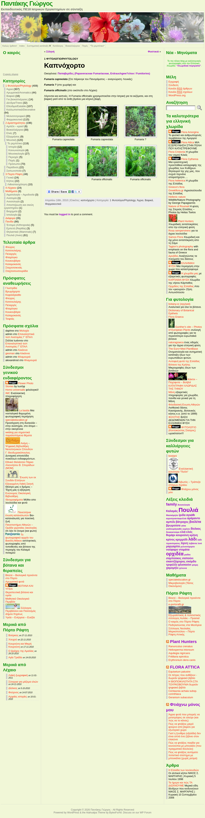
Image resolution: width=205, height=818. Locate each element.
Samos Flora (176, 237)
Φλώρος (10, 247)
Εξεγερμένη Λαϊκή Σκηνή (19, 483)
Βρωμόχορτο (12, 291)
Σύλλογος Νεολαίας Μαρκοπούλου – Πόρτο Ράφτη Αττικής (182, 631)
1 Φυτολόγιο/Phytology (18, 85)
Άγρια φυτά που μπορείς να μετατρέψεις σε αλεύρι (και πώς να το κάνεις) (184, 717)
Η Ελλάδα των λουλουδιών (184, 770)
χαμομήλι (172, 567)
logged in (64, 214)
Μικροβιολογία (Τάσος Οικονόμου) (181, 585)
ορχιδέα (175, 553)
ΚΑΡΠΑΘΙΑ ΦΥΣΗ (179, 279)
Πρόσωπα (14, 163)
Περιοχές (13, 157)
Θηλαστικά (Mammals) (19, 231)
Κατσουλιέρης (13, 250)
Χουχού (12, 639)
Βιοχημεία (11, 211)
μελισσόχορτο (188, 546)
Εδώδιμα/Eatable (16, 106)
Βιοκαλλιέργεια (73, 46)
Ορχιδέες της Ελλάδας (181, 286)
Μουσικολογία (16, 153)
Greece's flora (176, 186)
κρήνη (194, 535)
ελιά (183, 531)
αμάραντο (193, 518)
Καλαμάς (172, 511)
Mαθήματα (11, 191)
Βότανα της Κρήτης (179, 364)
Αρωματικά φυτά (14, 581)
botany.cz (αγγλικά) (179, 303)
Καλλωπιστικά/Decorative (20, 109)
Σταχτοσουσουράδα (16, 270)
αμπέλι (170, 521)
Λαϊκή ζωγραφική (18, 675)
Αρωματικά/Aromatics (18, 92)
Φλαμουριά (24, 356)
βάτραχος (182, 521)
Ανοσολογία (13, 201)
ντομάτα (184, 549)
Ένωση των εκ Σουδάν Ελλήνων (20, 479)
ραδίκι (187, 554)
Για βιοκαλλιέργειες (17, 99)
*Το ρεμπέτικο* (97, 46)
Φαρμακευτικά (14, 119)
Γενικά (10, 177)
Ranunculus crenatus (181, 646)
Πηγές (85, 46)
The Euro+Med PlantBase (183, 348)
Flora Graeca (176, 316)
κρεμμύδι (182, 539)
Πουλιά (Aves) (14, 235)
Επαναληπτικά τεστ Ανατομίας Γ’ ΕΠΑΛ (19, 336)
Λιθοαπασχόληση (17, 184)
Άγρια (9, 89)
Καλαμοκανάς (13, 264)
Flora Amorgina (184, 132)
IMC (7, 393)
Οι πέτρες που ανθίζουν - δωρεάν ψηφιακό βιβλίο (183, 677)
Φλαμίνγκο (11, 257)
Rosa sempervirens (180, 230)
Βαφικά (10, 95)
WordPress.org (177, 95)
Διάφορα (10, 218)
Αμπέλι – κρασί (15, 126)
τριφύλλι (171, 564)
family (171, 504)
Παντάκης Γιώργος (27, 3)
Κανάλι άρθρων (180, 88)
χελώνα (183, 568)
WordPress (73, 812)
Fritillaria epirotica (179, 656)
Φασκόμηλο (172, 515)
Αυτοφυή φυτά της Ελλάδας (184, 361)
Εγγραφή (174, 81)
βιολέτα (195, 522)
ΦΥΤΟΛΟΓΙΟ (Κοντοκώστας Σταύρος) (182, 429)
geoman (10, 353)
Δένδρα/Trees (14, 102)
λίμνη (184, 543)
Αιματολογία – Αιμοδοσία (20, 194)
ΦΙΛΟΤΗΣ (174, 417)
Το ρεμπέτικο (14, 143)
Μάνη (172, 392)
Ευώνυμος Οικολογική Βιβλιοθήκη (17, 495)
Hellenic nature (177, 196)
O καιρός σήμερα (10, 74)
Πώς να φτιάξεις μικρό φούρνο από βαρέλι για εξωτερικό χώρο (182, 726)
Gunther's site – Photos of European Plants (185, 328)
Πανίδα (9, 221)
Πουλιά (188, 510)
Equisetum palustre (180, 671)
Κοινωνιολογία (16, 150)
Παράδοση (12, 167)
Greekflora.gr (176, 190)
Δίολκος (12, 688)
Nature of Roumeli (179, 206)
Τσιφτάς (9, 318)
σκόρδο (191, 561)
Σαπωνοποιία (14, 170)
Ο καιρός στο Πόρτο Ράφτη (184, 621)
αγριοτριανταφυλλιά (176, 518)
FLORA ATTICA (185, 667)
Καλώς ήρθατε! (9, 46)
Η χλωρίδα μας (183, 273)
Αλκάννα (22, 349)
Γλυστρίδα (11, 288)
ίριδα (182, 515)
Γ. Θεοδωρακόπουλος (17, 452)
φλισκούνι (184, 564)
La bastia (17, 410)
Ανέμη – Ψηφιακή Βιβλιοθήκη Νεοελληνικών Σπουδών (19, 446)
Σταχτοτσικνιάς (13, 267)
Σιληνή (50, 51)
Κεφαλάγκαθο (13, 294)
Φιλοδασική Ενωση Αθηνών (184, 404)
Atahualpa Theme (95, 812)
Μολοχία (24, 330)
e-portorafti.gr (176, 604)
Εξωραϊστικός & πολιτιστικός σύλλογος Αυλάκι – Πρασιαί (185, 615)
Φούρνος (13, 692)
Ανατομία (11, 198)
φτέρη (195, 565)
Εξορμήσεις (12, 136)
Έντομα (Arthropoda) (18, 224)
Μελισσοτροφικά (15, 116)
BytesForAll (115, 812)
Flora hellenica (177, 180)
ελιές (189, 531)
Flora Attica (181, 142)
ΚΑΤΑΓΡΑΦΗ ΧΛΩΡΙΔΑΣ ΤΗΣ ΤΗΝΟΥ (183, 387)
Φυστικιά (153, 51)
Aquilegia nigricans (179, 653)
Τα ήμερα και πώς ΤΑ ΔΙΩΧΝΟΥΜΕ (180, 784)
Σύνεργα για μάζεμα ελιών (23, 681)
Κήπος (10, 180)
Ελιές (9, 133)
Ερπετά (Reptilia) (16, 228)
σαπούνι (187, 558)
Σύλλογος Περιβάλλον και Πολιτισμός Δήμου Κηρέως (20, 610)
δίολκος (196, 528)
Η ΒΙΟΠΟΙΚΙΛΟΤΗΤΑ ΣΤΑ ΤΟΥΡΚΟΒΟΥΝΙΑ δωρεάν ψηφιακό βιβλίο (183, 684)
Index (22, 46)
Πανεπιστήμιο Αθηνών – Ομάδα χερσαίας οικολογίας (21, 526)
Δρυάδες (173, 255)
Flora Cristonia (177, 151)
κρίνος (170, 539)
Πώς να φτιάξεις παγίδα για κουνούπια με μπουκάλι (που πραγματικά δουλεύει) (185, 745)
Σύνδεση (173, 85)
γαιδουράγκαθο (174, 529)
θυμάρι (170, 535)
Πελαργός (11, 253)
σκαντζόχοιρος (175, 561)
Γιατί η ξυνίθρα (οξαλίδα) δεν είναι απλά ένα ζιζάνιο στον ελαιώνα (185, 736)
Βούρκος (13, 635)
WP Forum (145, 812)
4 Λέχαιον (10, 187)
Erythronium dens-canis (182, 659)
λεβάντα (193, 543)
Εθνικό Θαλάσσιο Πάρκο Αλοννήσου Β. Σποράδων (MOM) (19, 465)
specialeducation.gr (16, 419)
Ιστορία (12, 146)
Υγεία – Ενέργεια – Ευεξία (20, 617)
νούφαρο (172, 549)
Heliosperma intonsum (181, 649)
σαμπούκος (173, 558)
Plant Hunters (181, 221)
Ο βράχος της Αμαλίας (21, 650)
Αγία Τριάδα (15, 657)
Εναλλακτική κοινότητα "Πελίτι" (181, 470)
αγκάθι (190, 515)
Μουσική (11, 139)
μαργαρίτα (173, 546)
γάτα (183, 525)
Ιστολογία (11, 214)
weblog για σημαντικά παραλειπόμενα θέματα (18, 434)
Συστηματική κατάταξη (37, 46)
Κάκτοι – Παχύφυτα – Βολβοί (183, 381)
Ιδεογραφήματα (14, 499)
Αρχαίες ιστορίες (17, 696)
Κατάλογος (58, 46)
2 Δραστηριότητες (15, 122)
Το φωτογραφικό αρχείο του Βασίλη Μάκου (19, 537)
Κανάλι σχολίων (180, 92)
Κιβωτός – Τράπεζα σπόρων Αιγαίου (185, 483)
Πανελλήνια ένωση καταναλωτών (18, 514)
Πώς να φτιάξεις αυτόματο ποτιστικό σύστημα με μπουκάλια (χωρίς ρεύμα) (183, 755)
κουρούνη (182, 535)
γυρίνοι (186, 529)
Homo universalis (15, 389)
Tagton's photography (181, 246)
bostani (173, 455)
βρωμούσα (173, 525)
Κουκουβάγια (12, 260)
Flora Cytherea (183, 159)
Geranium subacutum (181, 697)
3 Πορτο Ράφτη (14, 174)
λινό (200, 543)
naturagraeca (176, 342)
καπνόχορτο (87, 200)
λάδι (192, 539)
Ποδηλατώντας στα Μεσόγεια (185, 625)
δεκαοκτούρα (172, 532)
